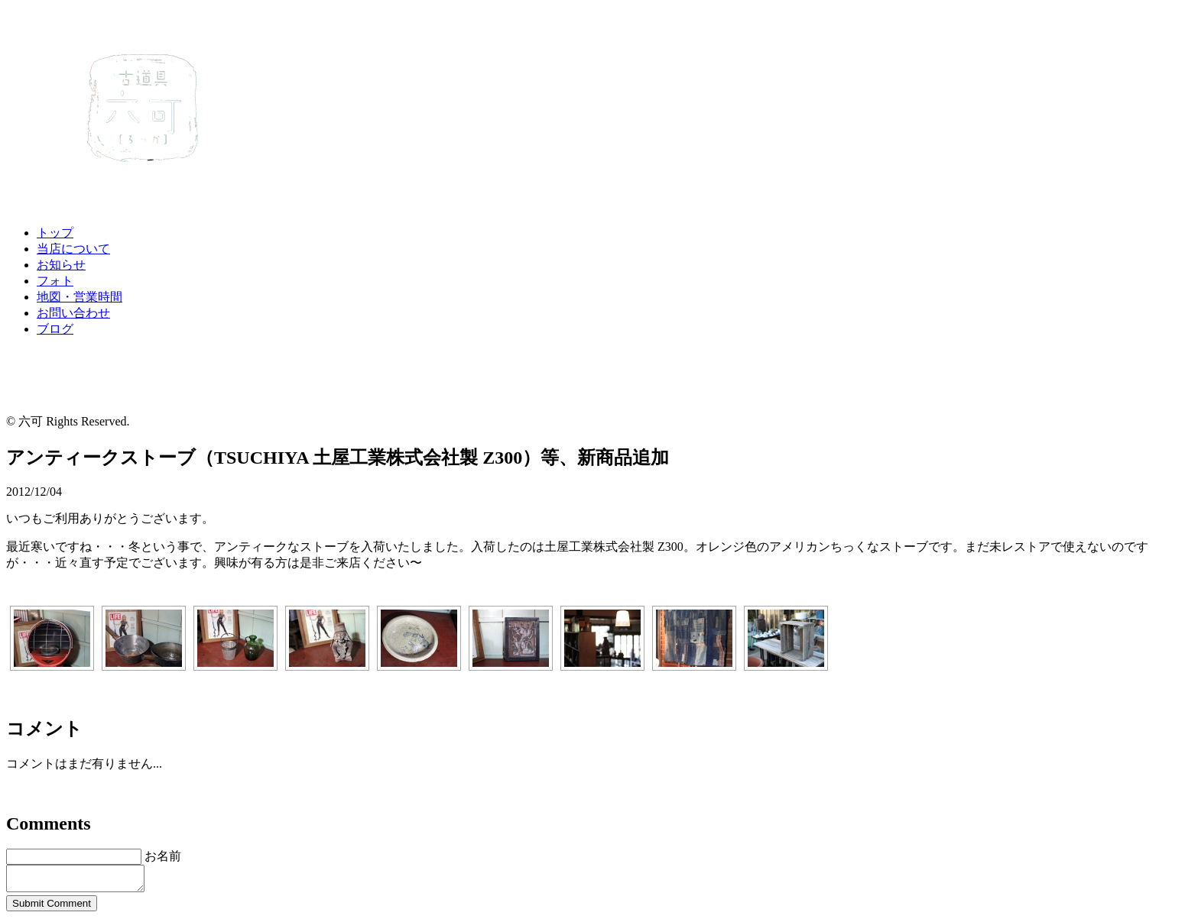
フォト (55, 280)
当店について (73, 248)
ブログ (55, 328)
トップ (55, 232)
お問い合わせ (73, 312)
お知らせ (61, 264)
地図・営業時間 (79, 296)
